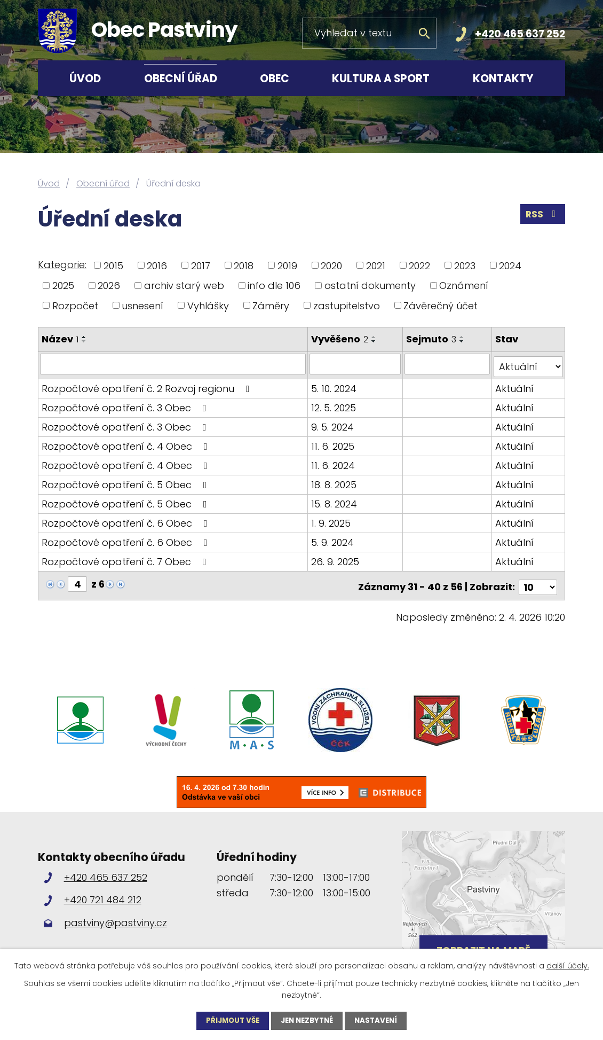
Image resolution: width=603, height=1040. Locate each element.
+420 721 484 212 (102, 894)
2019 (287, 265)
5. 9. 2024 (333, 539)
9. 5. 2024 (333, 424)
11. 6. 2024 (334, 462)
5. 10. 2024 (335, 385)
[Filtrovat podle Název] (173, 364)
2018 (243, 265)
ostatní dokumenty (370, 285)
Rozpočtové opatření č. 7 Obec (126, 558)
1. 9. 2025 (332, 520)
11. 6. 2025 (333, 443)
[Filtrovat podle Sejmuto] (448, 364)
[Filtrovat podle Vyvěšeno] (356, 364)
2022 (419, 265)
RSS (542, 216)
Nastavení (380, 1020)
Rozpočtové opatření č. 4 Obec (127, 443)
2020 (331, 265)
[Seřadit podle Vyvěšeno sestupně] (375, 341)
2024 (510, 265)
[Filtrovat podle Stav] (528, 364)
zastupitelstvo (346, 305)
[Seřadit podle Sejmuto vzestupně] (463, 337)
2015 (113, 265)
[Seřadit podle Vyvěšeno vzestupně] (375, 337)
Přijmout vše (229, 1020)
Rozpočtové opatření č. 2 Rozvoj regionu (148, 385)
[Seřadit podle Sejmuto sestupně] (463, 341)
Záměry (270, 305)
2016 (157, 265)
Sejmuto (432, 339)
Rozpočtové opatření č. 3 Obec (126, 404)
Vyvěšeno (340, 339)
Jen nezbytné (307, 1020)
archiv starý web (184, 285)
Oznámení (463, 285)
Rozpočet (75, 305)
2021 (375, 265)
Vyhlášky (208, 305)
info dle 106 (274, 285)
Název (60, 339)
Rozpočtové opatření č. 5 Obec (126, 481)
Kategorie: (62, 264)
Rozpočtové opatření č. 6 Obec (127, 520)
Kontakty (503, 78)
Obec (274, 78)
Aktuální (515, 385)
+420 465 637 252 (520, 34)
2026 (109, 285)
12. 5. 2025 (334, 404)
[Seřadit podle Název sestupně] (84, 341)
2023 (464, 265)
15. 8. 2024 (335, 500)
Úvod (85, 78)
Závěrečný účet (440, 305)
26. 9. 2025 (336, 558)
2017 (200, 265)
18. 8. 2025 (335, 481)
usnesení (142, 305)
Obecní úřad (180, 78)
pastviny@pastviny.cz (115, 916)
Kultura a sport (381, 78)
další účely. (567, 965)
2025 (63, 285)
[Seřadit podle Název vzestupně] (84, 337)
